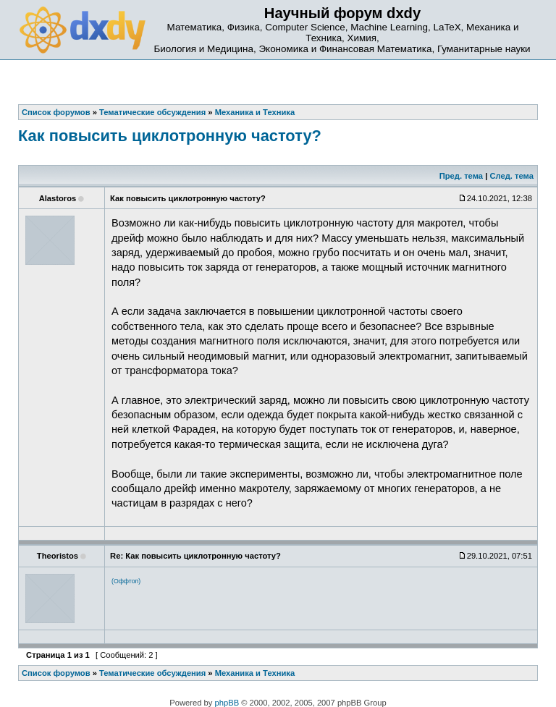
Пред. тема (461, 176)
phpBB (227, 702)
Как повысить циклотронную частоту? (169, 136)
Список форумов (56, 673)
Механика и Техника (255, 673)
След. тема (511, 176)
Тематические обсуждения (152, 673)
